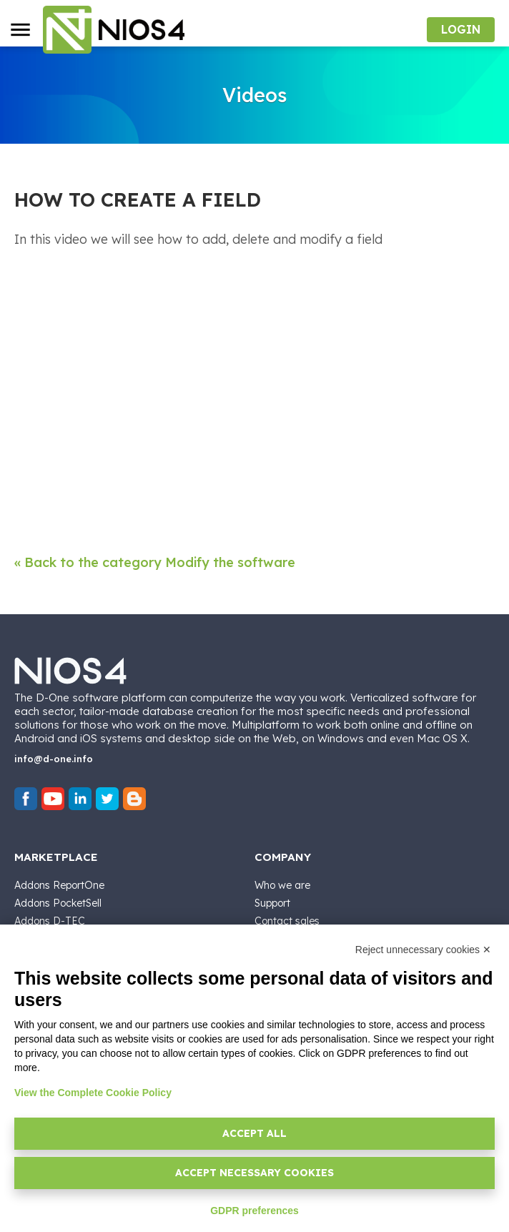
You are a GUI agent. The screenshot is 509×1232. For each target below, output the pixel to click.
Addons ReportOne (59, 885)
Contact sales (287, 921)
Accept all (254, 1133)
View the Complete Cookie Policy (93, 1092)
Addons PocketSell (58, 903)
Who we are (282, 885)
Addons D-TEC (49, 921)
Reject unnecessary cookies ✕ (423, 949)
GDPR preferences (254, 1210)
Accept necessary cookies (254, 1172)
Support (272, 903)
